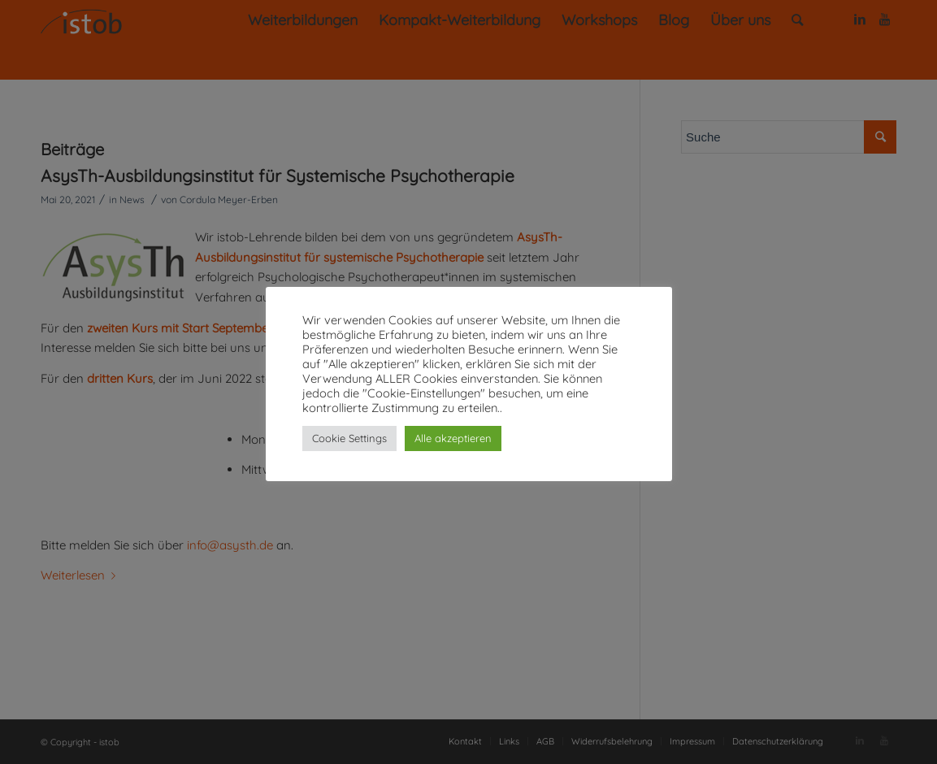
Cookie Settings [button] (349, 438)
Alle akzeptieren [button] (453, 438)
